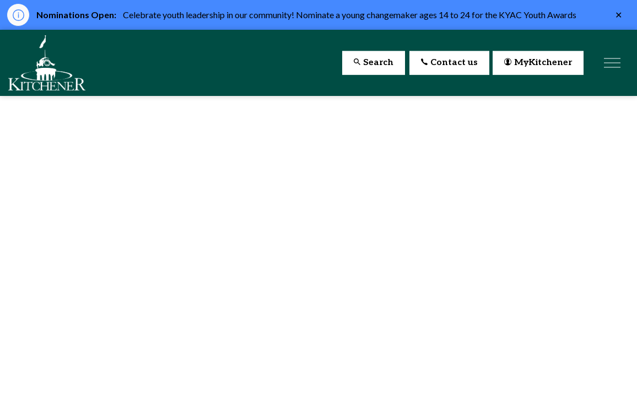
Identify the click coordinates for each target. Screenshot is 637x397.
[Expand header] (612, 63)
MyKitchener (538, 63)
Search (373, 63)
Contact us (449, 63)
